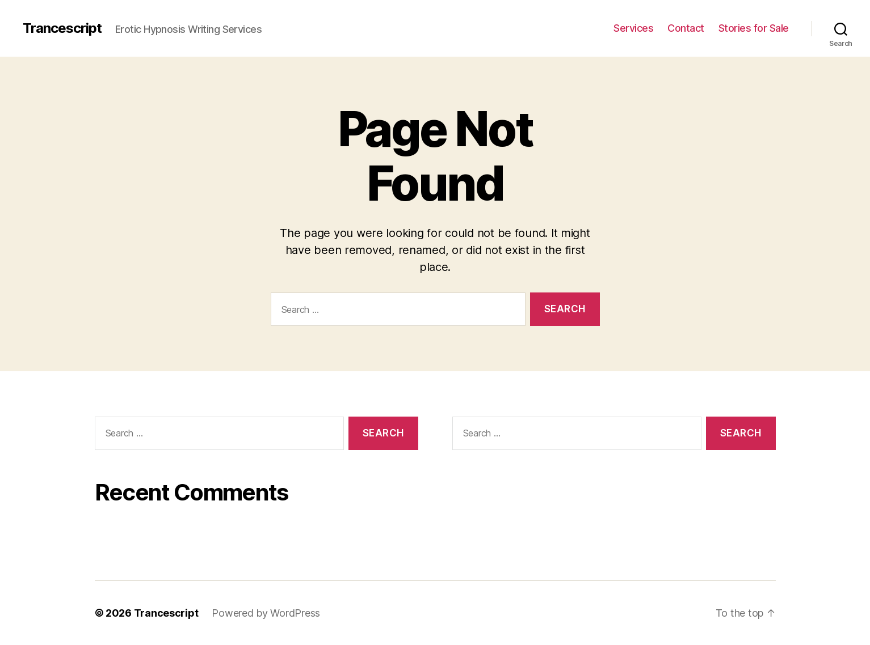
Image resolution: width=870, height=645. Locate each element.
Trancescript (62, 28)
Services (633, 28)
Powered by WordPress (266, 613)
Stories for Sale (753, 28)
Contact (685, 28)
